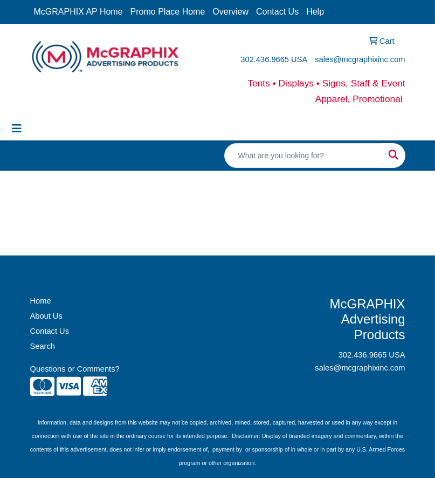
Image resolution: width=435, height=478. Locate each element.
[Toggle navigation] (16, 128)
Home (40, 301)
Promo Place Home (167, 11)
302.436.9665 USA (273, 59)
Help (315, 11)
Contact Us (277, 11)
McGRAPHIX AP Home (78, 11)
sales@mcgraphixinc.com (360, 59)
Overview (230, 11)
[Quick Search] (303, 155)
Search (42, 346)
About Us (46, 316)
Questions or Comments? (75, 369)
